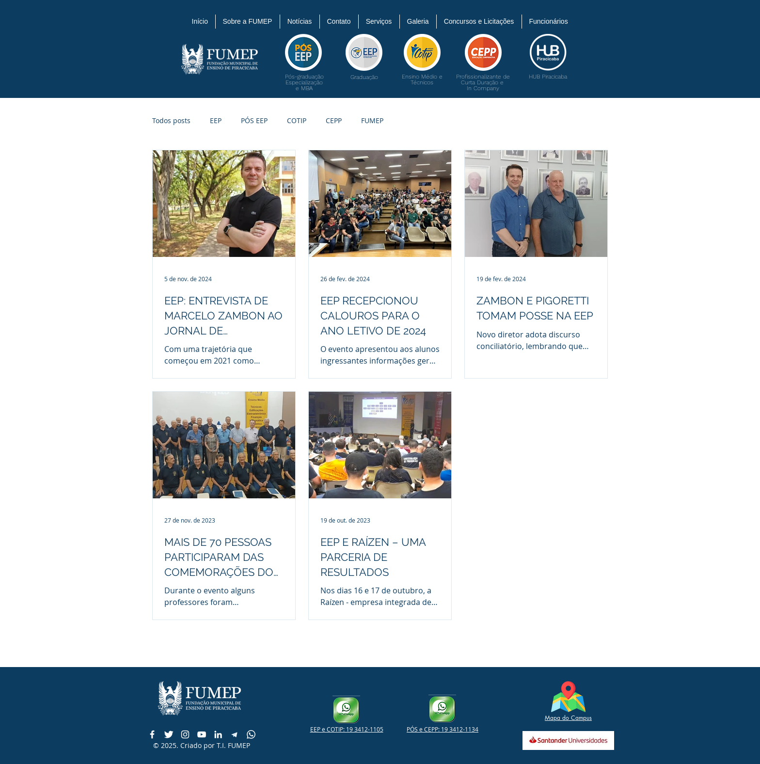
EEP (216, 120)
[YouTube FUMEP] (201, 734)
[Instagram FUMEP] (185, 734)
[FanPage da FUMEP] (152, 734)
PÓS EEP (254, 120)
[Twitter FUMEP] (168, 734)
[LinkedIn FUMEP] (218, 734)
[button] (248, 22)
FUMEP (372, 120)
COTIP (296, 120)
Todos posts (171, 120)
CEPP (334, 120)
